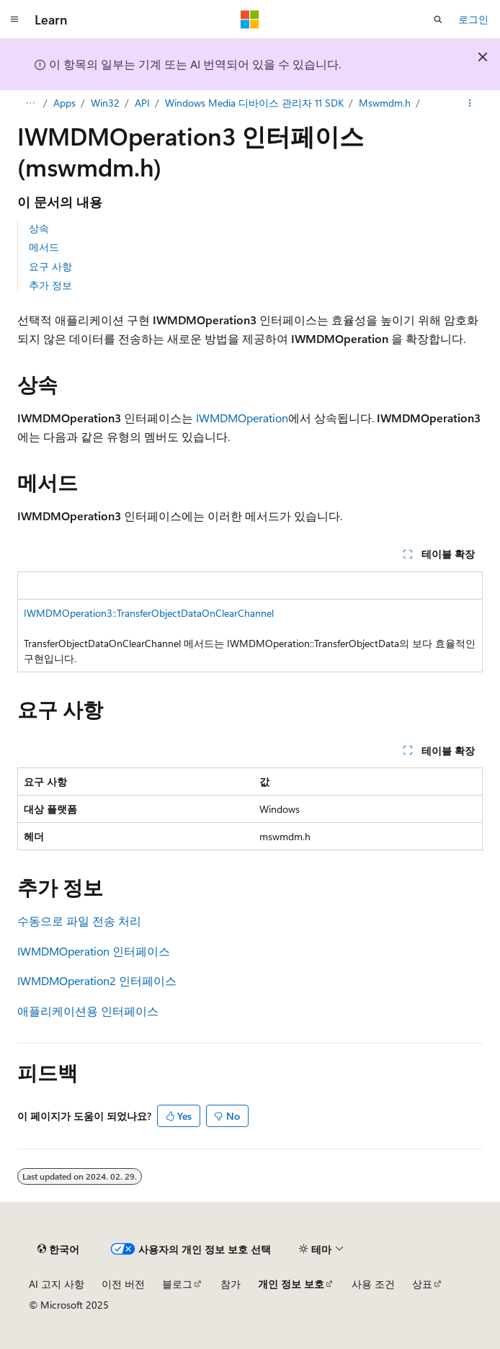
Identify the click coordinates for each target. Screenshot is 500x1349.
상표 (422, 1284)
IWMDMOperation (242, 417)
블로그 (177, 1284)
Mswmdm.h (385, 103)
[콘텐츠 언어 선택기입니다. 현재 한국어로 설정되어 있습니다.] (58, 1248)
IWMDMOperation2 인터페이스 (97, 980)
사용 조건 (373, 1284)
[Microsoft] (250, 19)
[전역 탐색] (14, 19)
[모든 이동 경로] (30, 103)
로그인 (473, 19)
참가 (230, 1284)
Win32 (105, 103)
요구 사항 (50, 266)
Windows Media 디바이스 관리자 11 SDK (254, 103)
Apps (64, 103)
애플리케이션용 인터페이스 (88, 1010)
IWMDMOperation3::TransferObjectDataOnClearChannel (149, 613)
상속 (39, 228)
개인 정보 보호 (291, 1284)
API (142, 103)
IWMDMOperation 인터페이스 (93, 950)
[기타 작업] (470, 103)
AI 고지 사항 (56, 1284)
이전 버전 (123, 1284)
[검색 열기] (438, 19)
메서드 (44, 247)
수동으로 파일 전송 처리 (79, 920)
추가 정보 (50, 285)
